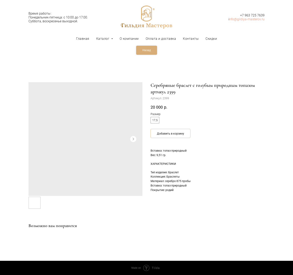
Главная (82, 39)
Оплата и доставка (161, 39)
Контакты (191, 39)
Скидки (211, 39)
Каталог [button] (103, 39)
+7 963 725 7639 (252, 15)
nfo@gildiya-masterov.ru (247, 19)
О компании (129, 39)
